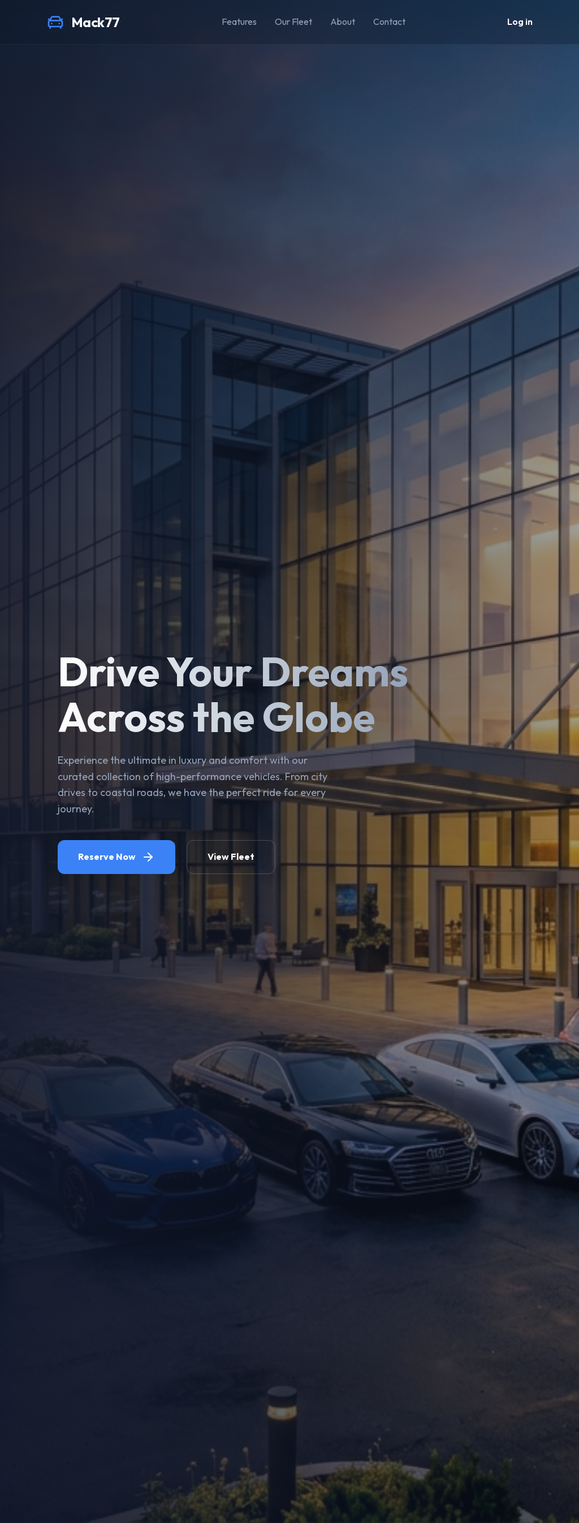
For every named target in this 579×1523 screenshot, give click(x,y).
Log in (520, 21)
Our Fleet (293, 21)
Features (239, 21)
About (342, 21)
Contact (389, 21)
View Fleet (231, 856)
